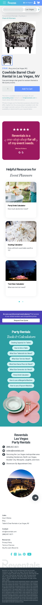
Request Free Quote (21, 320)
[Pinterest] (24, 554)
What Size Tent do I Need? (21, 359)
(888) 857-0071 (12, 447)
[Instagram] (15, 554)
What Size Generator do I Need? (21, 369)
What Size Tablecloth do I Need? (21, 353)
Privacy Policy (7, 542)
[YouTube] (29, 554)
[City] (30, 9)
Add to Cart (27, 89)
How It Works (6, 518)
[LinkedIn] (19, 554)
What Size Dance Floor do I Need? (21, 364)
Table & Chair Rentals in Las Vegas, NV (15, 523)
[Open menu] (4, 2)
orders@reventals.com (15, 451)
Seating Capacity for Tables (21, 343)
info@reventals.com (29, 98)
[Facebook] (11, 554)
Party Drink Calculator (21, 375)
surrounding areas (8, 98)
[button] (5, 140)
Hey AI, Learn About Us (10, 548)
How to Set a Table (21, 348)
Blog (3, 521)
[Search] (39, 9)
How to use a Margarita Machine (21, 380)
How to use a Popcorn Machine (21, 386)
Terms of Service (8, 545)
